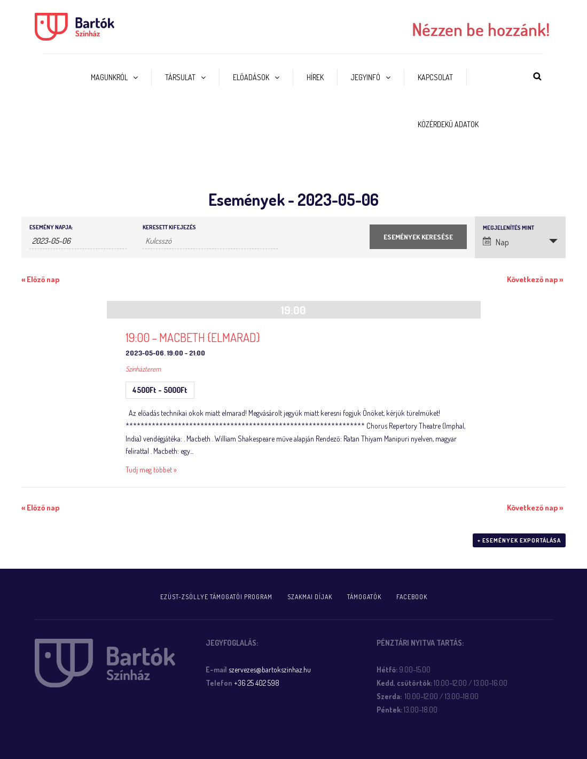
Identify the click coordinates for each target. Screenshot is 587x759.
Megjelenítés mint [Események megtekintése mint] (508, 228)
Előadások (251, 77)
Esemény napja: (51, 227)
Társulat (180, 77)
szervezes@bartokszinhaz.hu (270, 669)
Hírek (315, 77)
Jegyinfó (365, 77)
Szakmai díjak (309, 597)
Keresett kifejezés (169, 227)
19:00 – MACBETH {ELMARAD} (193, 337)
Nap (496, 242)
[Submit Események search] (418, 236)
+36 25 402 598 (256, 682)
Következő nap (535, 279)
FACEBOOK (411, 597)
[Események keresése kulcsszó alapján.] (210, 241)
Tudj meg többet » (151, 469)
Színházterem (143, 369)
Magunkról (109, 77)
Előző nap (40, 279)
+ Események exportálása (519, 540)
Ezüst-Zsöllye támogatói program (216, 597)
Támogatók (364, 597)
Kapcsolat (435, 77)
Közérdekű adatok (448, 124)
